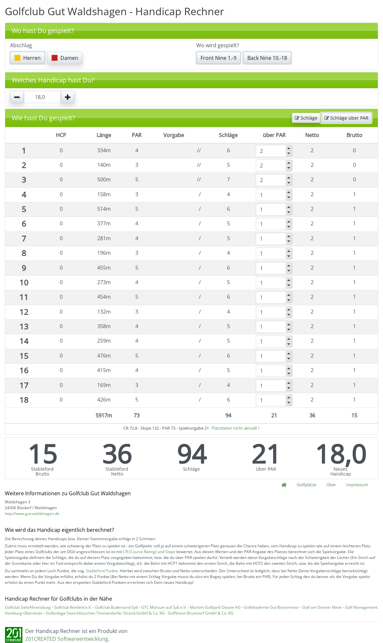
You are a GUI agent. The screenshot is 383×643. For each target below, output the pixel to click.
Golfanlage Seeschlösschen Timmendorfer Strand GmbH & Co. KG (105, 613)
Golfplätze (306, 485)
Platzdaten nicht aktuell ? (236, 428)
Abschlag (21, 45)
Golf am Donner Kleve (322, 607)
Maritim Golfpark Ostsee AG (215, 607)
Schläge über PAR (346, 118)
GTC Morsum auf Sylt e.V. (164, 607)
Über (331, 485)
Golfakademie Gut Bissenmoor (271, 607)
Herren (27, 57)
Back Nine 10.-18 (267, 57)
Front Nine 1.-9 (218, 57)
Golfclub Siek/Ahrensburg (28, 607)
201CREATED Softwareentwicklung (66, 638)
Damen (64, 57)
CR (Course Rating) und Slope (149, 551)
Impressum (357, 485)
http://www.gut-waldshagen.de (32, 513)
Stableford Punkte (102, 570)
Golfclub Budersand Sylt (116, 607)
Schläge (306, 118)
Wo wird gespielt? (217, 45)
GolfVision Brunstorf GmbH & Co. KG (200, 613)
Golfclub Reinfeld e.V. (73, 607)
